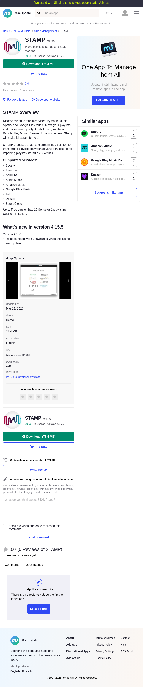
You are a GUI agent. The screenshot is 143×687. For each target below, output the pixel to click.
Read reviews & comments (18, 90)
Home (6, 31)
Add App (71, 644)
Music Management (45, 31)
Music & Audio (22, 31)
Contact (124, 638)
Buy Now (38, 74)
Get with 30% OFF (108, 100)
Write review (38, 470)
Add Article (73, 658)
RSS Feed (126, 651)
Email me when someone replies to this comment (34, 527)
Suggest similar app (109, 192)
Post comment (38, 537)
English (15, 671)
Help (123, 644)
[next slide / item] (69, 280)
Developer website (46, 99)
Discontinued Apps (78, 651)
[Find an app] (38, 13)
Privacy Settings (105, 651)
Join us (104, 3)
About (70, 638)
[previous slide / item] (8, 280)
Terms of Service (105, 638)
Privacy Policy (104, 644)
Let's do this (38, 609)
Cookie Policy (103, 658)
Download (38, 64)
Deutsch (27, 671)
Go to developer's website (23, 377)
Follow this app (15, 99)
